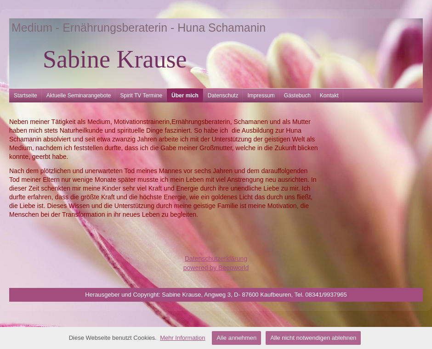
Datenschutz (223, 95)
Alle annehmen (236, 337)
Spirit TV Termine (141, 95)
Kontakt (329, 95)
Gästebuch (297, 95)
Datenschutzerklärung (216, 258)
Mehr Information (182, 337)
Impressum (260, 95)
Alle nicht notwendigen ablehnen (313, 337)
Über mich (185, 95)
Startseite (25, 95)
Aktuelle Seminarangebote (78, 95)
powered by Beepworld (216, 267)
